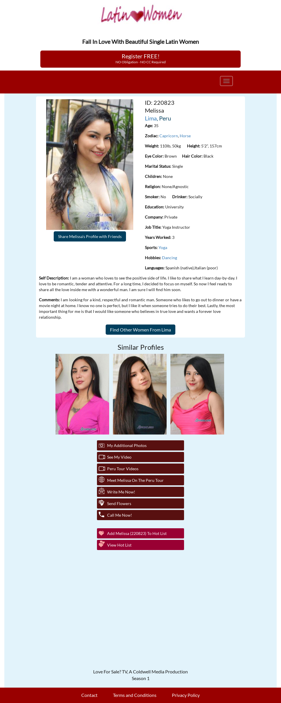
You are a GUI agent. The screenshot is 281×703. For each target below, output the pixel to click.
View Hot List (119, 544)
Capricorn (168, 135)
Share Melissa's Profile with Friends (90, 236)
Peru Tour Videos (122, 468)
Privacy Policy (186, 695)
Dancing (169, 257)
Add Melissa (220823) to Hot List (137, 533)
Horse (185, 135)
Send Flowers (119, 503)
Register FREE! (141, 58)
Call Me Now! (119, 515)
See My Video (119, 457)
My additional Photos (127, 445)
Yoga (162, 247)
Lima (151, 118)
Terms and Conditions (134, 695)
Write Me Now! (121, 491)
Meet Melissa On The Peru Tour (135, 480)
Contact (89, 695)
